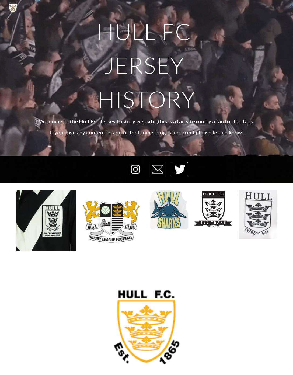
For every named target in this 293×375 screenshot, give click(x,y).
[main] (146, 65)
